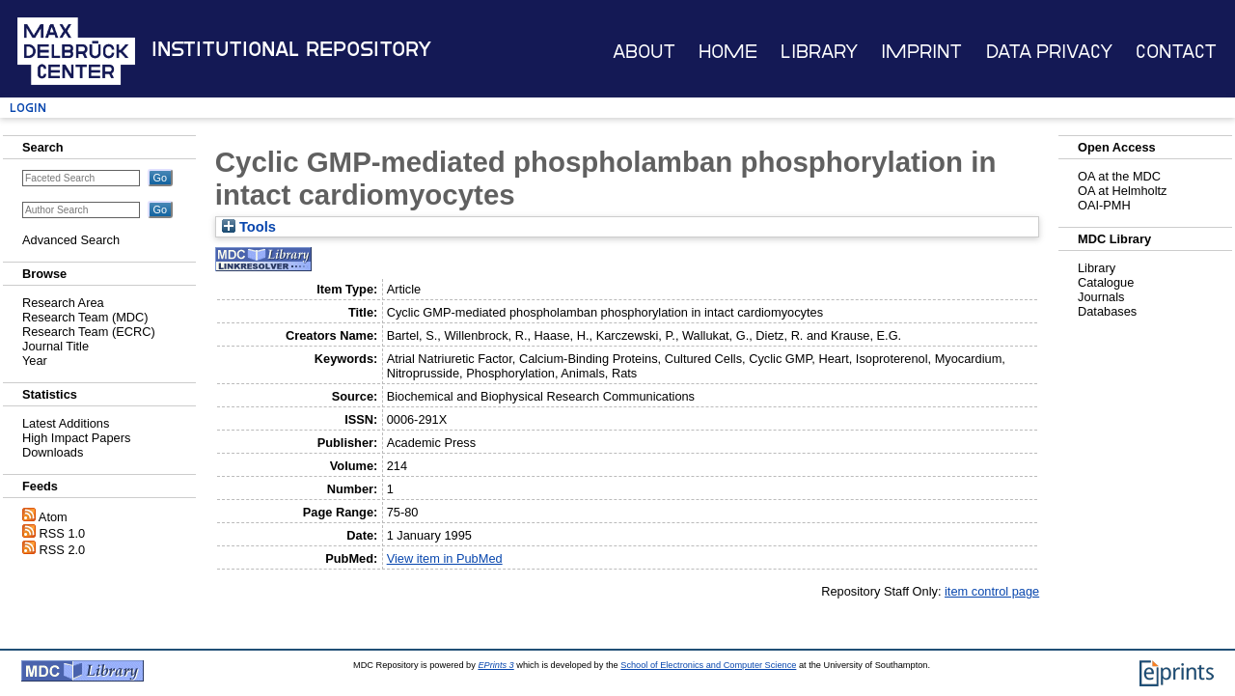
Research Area (63, 302)
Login (28, 107)
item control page (992, 591)
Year (34, 360)
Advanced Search (71, 240)
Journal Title (55, 346)
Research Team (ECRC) (88, 331)
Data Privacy (1049, 51)
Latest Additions (65, 423)
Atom (53, 517)
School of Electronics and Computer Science (708, 665)
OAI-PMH (1104, 205)
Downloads (52, 452)
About (644, 51)
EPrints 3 (495, 665)
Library (819, 51)
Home (728, 51)
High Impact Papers (76, 438)
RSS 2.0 (63, 550)
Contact (1176, 51)
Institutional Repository (291, 49)
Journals (1101, 297)
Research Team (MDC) (85, 317)
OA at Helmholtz (1122, 190)
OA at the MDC (1119, 176)
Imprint (921, 51)
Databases (1107, 311)
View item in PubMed (445, 558)
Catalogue (1106, 282)
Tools (249, 227)
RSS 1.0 (63, 533)
